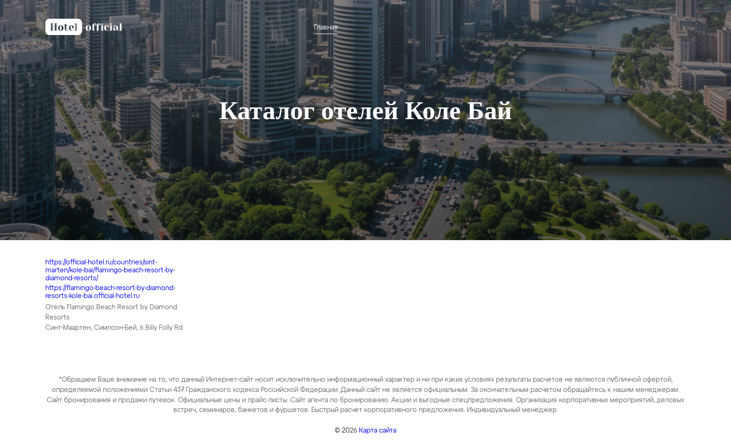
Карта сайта (377, 430)
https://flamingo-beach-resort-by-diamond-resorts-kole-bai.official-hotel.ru (110, 292)
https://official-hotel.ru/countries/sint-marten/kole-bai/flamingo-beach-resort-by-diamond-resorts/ (110, 270)
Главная (326, 27)
